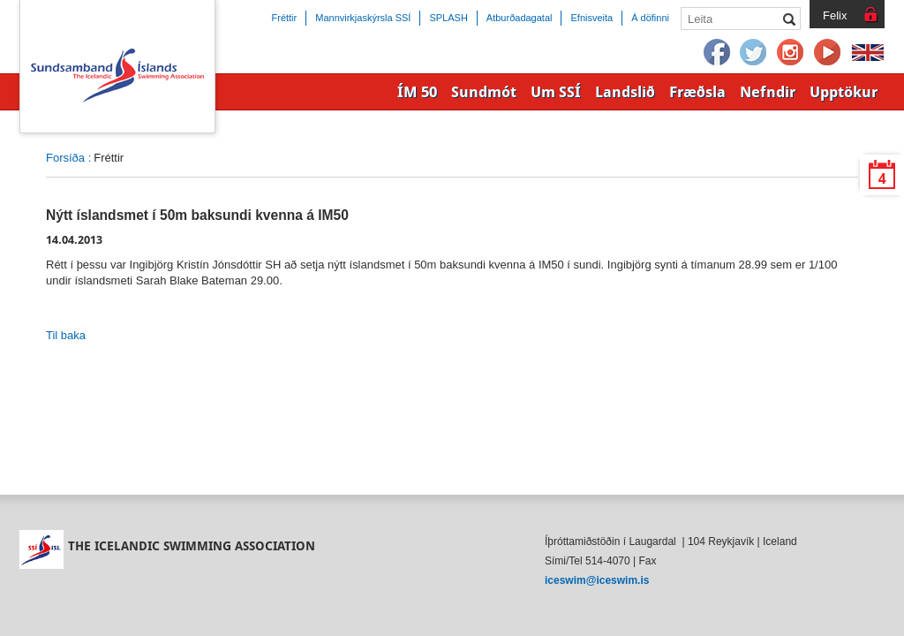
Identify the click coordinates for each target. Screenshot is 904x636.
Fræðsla (697, 92)
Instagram (791, 53)
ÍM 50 (417, 92)
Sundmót (483, 92)
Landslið (625, 92)
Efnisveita (591, 17)
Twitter (754, 53)
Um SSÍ (556, 92)
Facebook (717, 53)
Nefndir (767, 92)
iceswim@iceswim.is (597, 580)
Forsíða (65, 157)
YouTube (828, 53)
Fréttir (285, 17)
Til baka (66, 335)
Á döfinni (650, 17)
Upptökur (844, 92)
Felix (835, 15)
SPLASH (448, 17)
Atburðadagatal (519, 17)
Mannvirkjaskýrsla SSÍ (363, 17)
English (868, 53)
